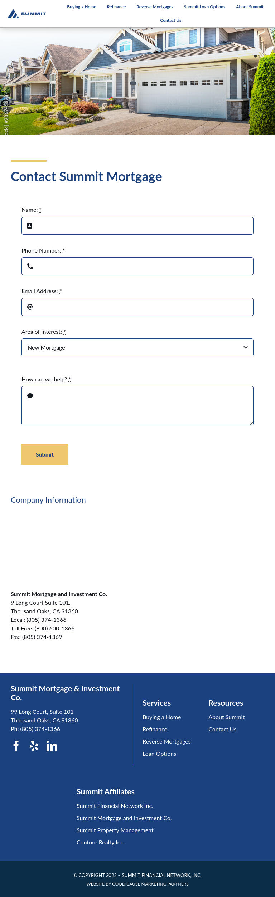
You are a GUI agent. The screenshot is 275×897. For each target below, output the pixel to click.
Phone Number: (43, 250)
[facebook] (16, 746)
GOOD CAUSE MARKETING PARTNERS (150, 884)
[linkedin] (52, 746)
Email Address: (41, 290)
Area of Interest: (43, 331)
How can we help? (46, 379)
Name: (31, 209)
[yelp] (34, 746)
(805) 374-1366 (40, 728)
